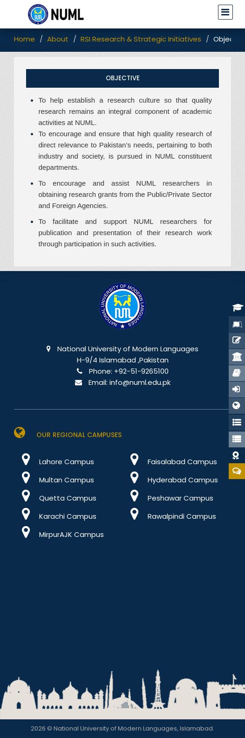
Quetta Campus (55, 498)
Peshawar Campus (167, 498)
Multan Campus (54, 480)
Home (24, 39)
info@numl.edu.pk (139, 382)
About (57, 39)
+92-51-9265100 (141, 371)
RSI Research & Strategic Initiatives (141, 39)
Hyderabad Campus (170, 480)
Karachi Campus (55, 516)
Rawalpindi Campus (169, 516)
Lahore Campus (54, 461)
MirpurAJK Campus (59, 534)
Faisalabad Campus (169, 461)
